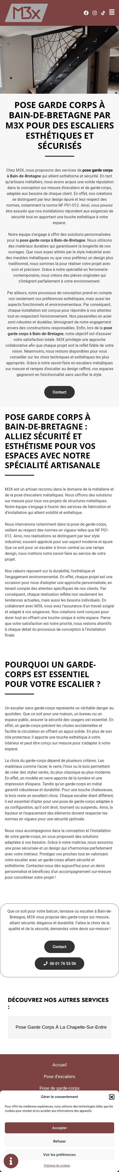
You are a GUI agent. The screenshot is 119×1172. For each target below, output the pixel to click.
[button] (111, 1096)
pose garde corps (97, 170)
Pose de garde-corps (59, 1088)
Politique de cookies (57, 1165)
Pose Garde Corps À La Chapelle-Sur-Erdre (61, 1027)
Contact (59, 392)
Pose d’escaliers (59, 1076)
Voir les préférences (59, 1155)
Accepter (59, 1128)
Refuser (59, 1141)
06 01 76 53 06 (59, 963)
